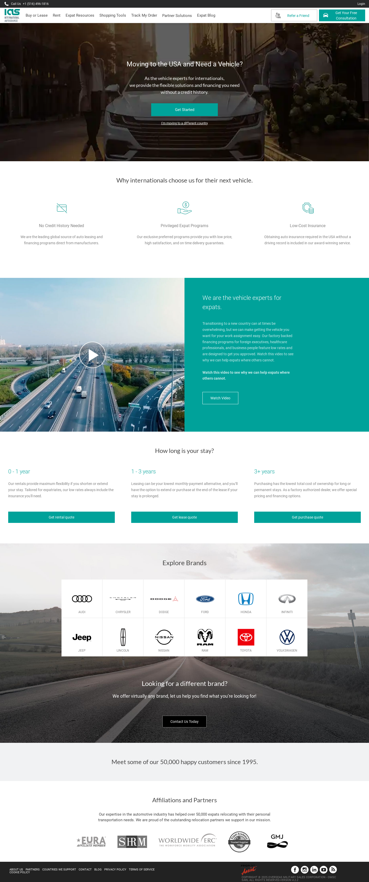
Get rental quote (61, 517)
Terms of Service (142, 869)
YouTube (323, 870)
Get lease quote (184, 517)
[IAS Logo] (13, 15)
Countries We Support (59, 869)
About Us (16, 869)
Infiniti (287, 612)
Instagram (305, 870)
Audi (81, 612)
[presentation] (57, 15)
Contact (85, 869)
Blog (98, 869)
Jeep (82, 650)
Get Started (184, 109)
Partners (33, 869)
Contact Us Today (184, 721)
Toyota (246, 650)
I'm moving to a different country (184, 123)
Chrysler (123, 612)
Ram (205, 650)
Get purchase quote (307, 517)
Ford (205, 612)
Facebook (295, 870)
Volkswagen (287, 650)
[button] (177, 15)
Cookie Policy (19, 872)
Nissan (163, 650)
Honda (246, 612)
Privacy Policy (115, 869)
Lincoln (123, 650)
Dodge (164, 612)
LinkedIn (314, 870)
